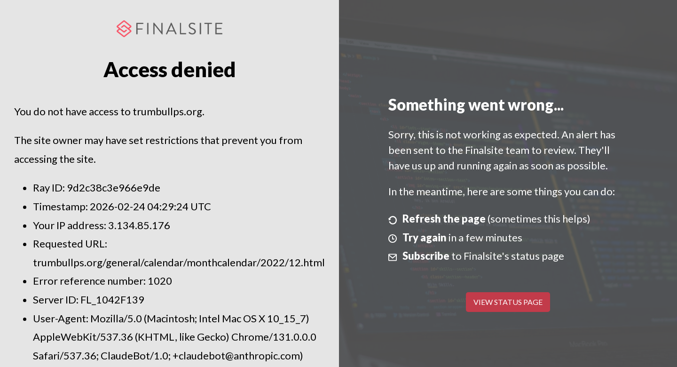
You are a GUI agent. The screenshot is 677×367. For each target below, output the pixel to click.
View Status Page (508, 301)
